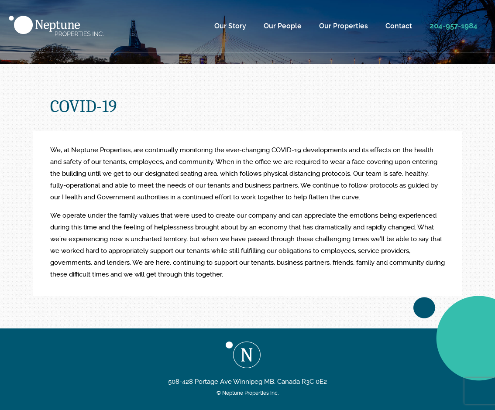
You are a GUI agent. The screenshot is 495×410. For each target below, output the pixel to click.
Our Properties (343, 26)
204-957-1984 (454, 25)
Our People (283, 26)
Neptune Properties (56, 26)
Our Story (230, 26)
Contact (398, 26)
